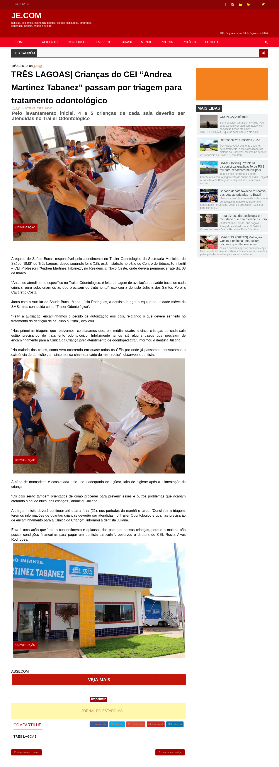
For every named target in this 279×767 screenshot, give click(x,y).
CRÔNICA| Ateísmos (233, 112)
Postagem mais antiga (169, 748)
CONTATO (22, 4)
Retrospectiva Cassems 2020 (239, 135)
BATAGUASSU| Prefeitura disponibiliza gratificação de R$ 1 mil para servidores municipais (241, 161)
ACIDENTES (51, 36)
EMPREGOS (105, 36)
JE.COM (27, 15)
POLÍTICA (190, 36)
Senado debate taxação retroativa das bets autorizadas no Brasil (242, 187)
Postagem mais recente (27, 748)
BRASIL (127, 36)
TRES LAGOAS (45, 106)
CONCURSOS (78, 36)
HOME (20, 36)
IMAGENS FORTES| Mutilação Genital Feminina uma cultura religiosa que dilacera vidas (240, 236)
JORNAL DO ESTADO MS (102, 706)
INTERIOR (31, 106)
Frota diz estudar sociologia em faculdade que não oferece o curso (242, 212)
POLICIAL (168, 36)
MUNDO (147, 36)
